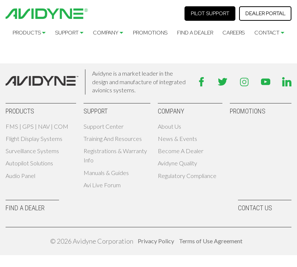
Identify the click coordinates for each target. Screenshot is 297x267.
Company (105, 32)
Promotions (150, 32)
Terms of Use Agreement (210, 240)
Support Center (104, 126)
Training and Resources (113, 138)
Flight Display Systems (34, 138)
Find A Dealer (195, 32)
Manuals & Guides (106, 172)
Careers (233, 32)
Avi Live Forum (102, 184)
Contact (267, 32)
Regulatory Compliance (187, 175)
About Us (169, 126)
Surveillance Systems (32, 150)
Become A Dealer (180, 150)
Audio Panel (20, 175)
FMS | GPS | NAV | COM (37, 126)
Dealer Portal (265, 13)
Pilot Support (210, 13)
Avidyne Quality (177, 163)
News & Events (177, 138)
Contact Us (255, 208)
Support (67, 32)
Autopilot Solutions (29, 163)
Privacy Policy (156, 240)
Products (27, 32)
